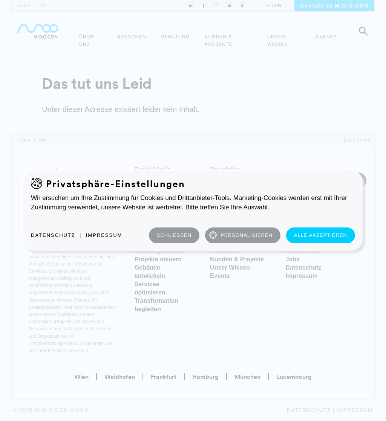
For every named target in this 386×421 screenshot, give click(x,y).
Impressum (104, 235)
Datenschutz (53, 235)
